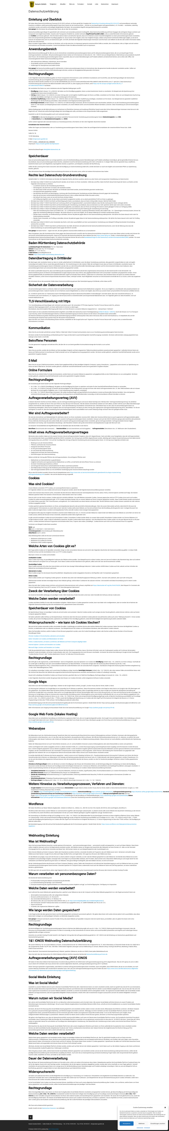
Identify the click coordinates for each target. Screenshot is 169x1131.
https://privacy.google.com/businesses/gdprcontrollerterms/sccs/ (48, 705)
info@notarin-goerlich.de (40, 139)
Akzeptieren (126, 1123)
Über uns (71, 4)
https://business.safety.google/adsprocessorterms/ (147, 791)
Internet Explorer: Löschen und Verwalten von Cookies (44, 644)
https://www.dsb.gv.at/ (104, 235)
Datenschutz (140, 1127)
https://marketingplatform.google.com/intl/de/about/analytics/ (58, 791)
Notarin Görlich (37, 4)
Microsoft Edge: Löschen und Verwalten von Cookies (44, 647)
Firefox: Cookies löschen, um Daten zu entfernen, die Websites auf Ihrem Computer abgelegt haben (58, 641)
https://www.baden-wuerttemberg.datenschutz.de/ (49, 254)
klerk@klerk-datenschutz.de (52, 149)
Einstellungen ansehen (158, 1123)
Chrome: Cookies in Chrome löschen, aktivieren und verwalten (47, 636)
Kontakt (89, 4)
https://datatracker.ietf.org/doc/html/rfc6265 (106, 585)
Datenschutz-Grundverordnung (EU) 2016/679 (105, 23)
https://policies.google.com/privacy (102, 791)
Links (96, 4)
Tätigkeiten (53, 4)
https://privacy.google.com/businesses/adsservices (55, 797)
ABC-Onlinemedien (54, 1129)
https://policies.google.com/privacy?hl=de (101, 707)
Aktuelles (63, 4)
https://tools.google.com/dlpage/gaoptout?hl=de (50, 795)
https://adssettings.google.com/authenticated (114, 795)
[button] (165, 1107)
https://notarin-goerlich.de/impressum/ (47, 144)
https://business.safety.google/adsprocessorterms (87, 793)
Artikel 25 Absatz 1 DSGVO (107, 312)
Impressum (147, 1127)
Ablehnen (141, 1123)
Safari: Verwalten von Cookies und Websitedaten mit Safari (46, 639)
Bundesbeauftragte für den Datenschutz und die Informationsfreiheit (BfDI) (106, 237)
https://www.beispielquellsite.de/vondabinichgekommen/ (86, 900)
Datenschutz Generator (49, 1108)
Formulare (80, 4)
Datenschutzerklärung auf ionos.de (96, 954)
